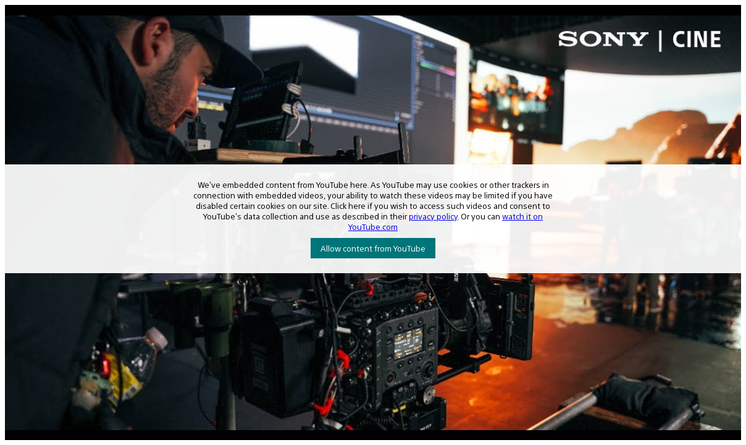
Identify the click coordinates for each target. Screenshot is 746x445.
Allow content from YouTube (373, 248)
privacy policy (433, 216)
